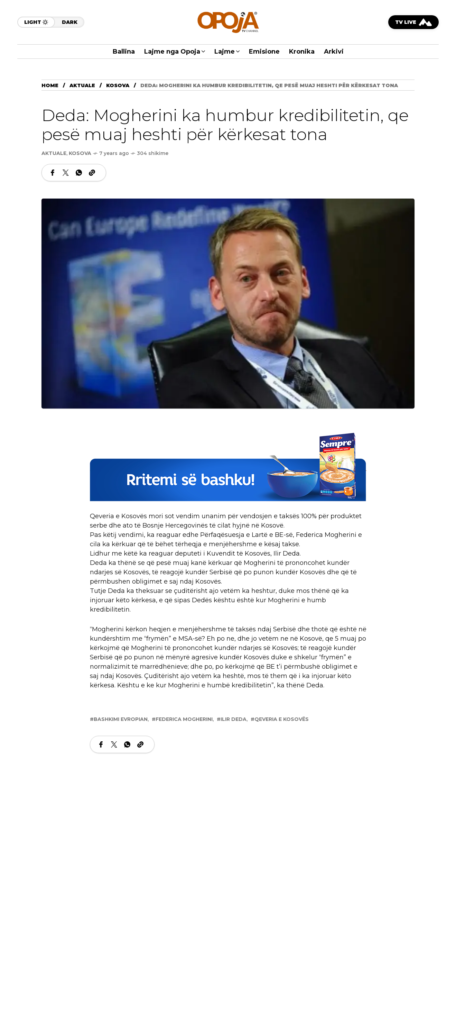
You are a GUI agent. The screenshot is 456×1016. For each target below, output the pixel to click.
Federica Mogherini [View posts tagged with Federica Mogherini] (184, 719)
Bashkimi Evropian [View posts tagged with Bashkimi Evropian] (121, 719)
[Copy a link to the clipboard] (92, 172)
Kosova (117, 85)
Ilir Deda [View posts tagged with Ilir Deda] (233, 719)
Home (49, 85)
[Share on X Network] (65, 172)
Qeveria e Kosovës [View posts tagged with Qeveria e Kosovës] (281, 719)
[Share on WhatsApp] (78, 172)
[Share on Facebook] (52, 172)
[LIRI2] (228, 467)
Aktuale (82, 85)
